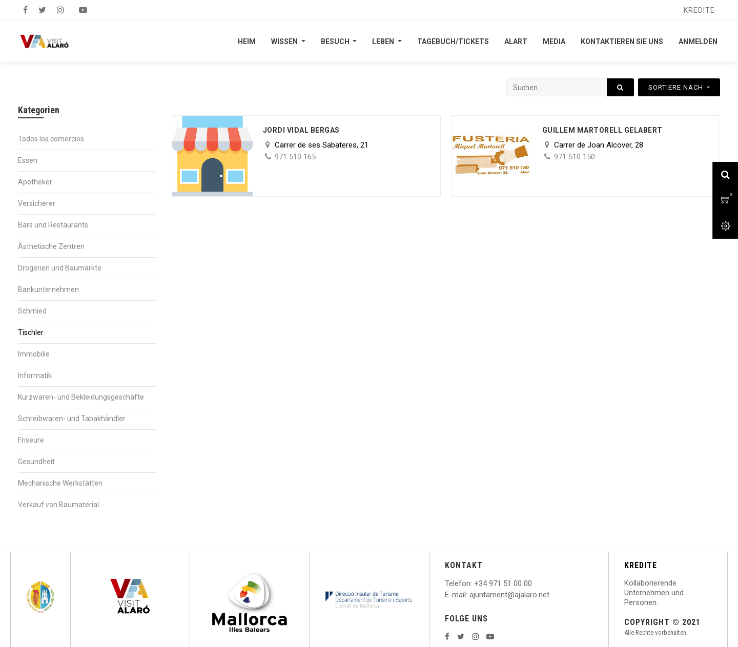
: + (474, 583)
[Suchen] (620, 87)
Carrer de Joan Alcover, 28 (598, 145)
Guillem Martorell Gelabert (602, 130)
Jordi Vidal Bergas (301, 130)
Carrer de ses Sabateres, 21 (321, 145)
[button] (679, 87)
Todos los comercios (51, 139)
